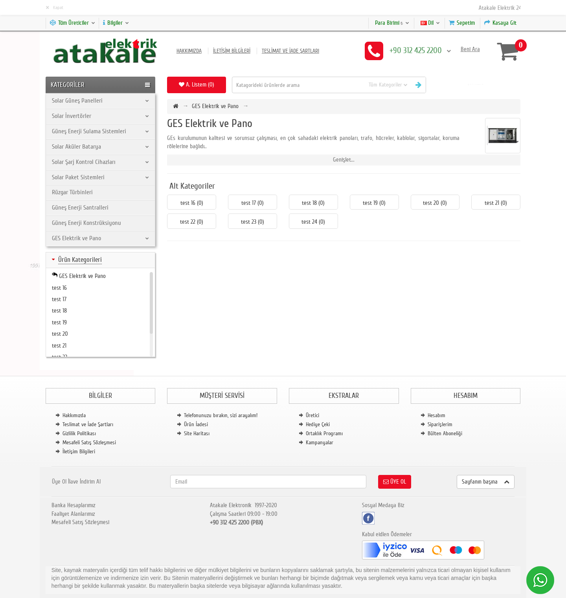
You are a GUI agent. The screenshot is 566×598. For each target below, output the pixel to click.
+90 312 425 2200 (420, 50)
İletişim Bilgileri (231, 51)
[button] (476, 85)
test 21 (59, 345)
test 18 (59, 310)
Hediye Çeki (318, 424)
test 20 (60, 333)
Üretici (312, 415)
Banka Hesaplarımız (73, 505)
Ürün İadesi (196, 424)
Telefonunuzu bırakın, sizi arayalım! (220, 415)
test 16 (59, 287)
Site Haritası (196, 433)
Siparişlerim (440, 424)
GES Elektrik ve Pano (100, 238)
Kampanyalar (319, 442)
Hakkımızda (189, 51)
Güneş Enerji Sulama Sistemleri (100, 131)
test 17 (59, 299)
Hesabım (436, 415)
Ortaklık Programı (324, 433)
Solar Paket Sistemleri (100, 177)
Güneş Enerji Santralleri (80, 208)
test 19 (59, 322)
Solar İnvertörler (100, 116)
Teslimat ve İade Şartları (290, 51)
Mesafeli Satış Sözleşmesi (89, 442)
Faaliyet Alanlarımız (73, 513)
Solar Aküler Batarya (100, 147)
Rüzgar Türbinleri (72, 192)
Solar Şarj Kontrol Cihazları (100, 162)
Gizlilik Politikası (79, 433)
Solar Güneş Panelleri (100, 101)
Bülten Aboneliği (445, 433)
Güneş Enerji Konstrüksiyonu (86, 223)
